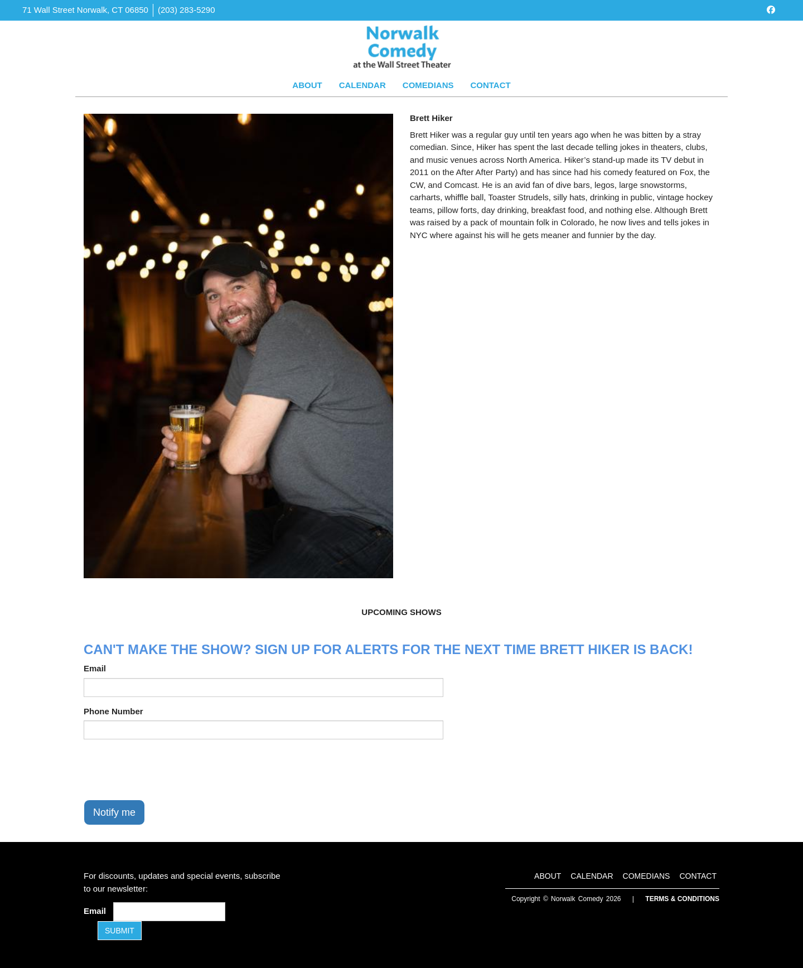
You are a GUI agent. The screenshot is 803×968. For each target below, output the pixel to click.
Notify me (114, 812)
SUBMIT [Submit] (119, 930)
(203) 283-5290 (186, 9)
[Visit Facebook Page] (771, 9)
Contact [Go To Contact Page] (490, 85)
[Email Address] (169, 911)
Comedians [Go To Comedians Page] (428, 85)
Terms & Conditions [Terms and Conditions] (682, 899)
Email (95, 668)
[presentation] (168, 769)
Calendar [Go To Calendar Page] (362, 85)
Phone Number (113, 711)
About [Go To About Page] (307, 85)
